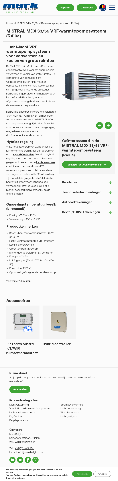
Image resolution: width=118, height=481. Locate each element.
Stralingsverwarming (72, 404)
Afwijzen (102, 473)
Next (108, 125)
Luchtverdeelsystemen (22, 412)
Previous (99, 125)
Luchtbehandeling (71, 408)
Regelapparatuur (18, 420)
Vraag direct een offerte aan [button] (87, 164)
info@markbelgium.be (30, 452)
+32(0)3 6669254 (24, 448)
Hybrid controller (57, 344)
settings (20, 478)
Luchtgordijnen (69, 416)
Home (9, 23)
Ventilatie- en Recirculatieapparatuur (30, 408)
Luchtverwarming (19, 404)
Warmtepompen (70, 412)
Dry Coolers (15, 416)
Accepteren (82, 473)
